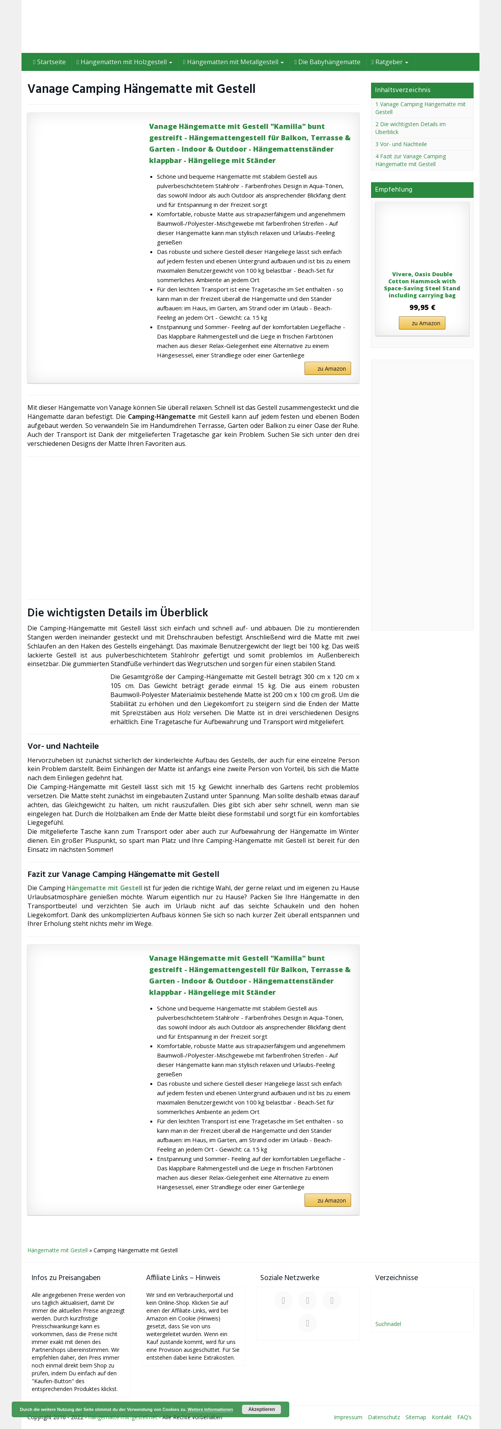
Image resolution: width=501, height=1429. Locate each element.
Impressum (348, 1417)
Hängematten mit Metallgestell (233, 62)
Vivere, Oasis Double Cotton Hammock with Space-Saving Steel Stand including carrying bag (422, 285)
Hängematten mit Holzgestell (124, 62)
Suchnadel (388, 1324)
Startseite (49, 62)
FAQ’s (464, 1417)
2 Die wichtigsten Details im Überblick (410, 128)
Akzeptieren (261, 1409)
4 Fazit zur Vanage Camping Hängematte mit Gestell (410, 160)
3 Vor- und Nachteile (401, 144)
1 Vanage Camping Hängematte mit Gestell (420, 108)
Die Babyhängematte (328, 62)
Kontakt (442, 1417)
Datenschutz (384, 1417)
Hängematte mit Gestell (104, 888)
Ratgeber (389, 62)
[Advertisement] (193, 528)
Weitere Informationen (210, 1409)
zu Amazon (331, 368)
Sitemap (415, 1417)
